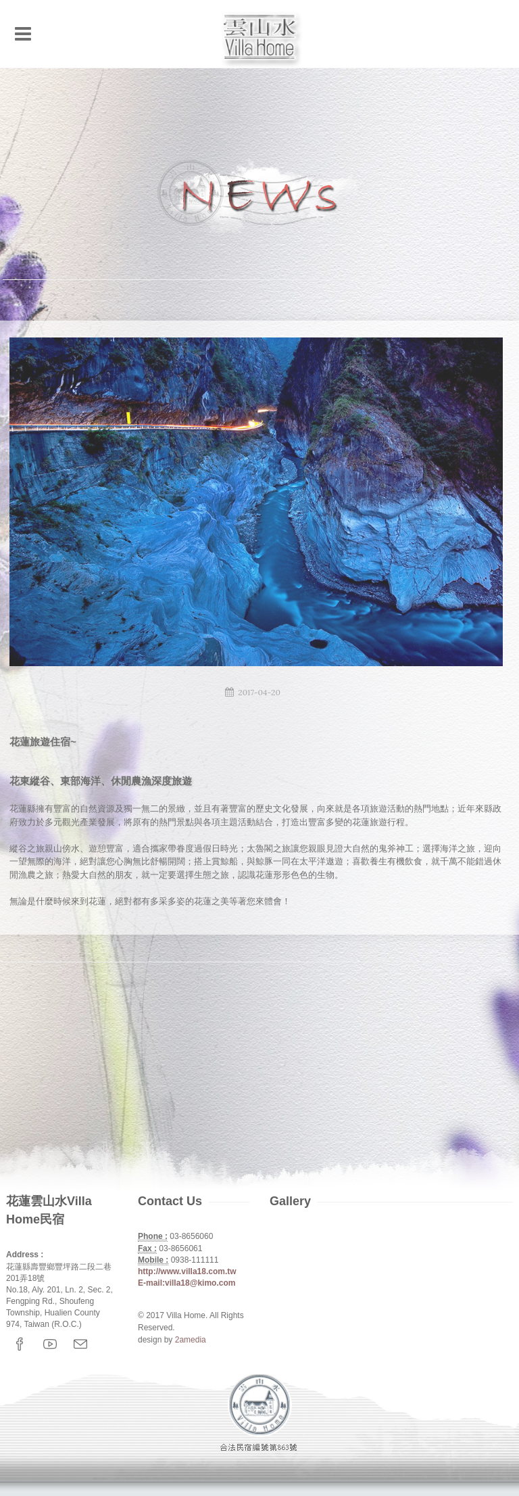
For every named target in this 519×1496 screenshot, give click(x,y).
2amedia (190, 1340)
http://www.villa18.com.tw (187, 1271)
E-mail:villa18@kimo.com (186, 1283)
